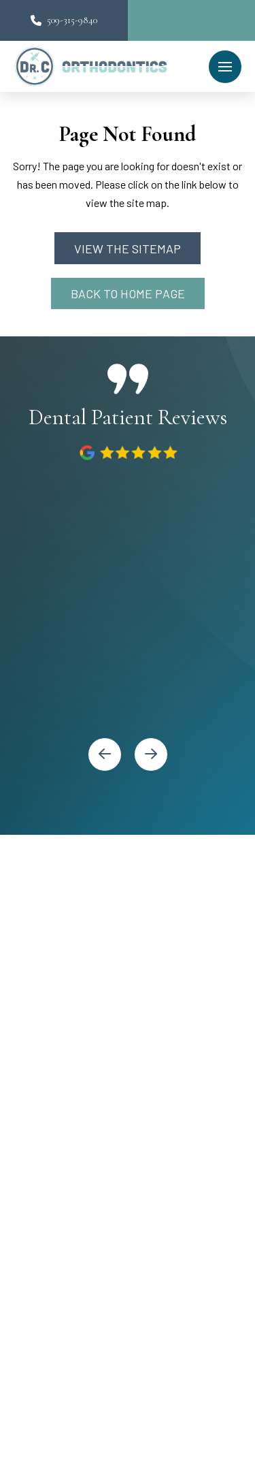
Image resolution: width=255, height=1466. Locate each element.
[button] (225, 66)
